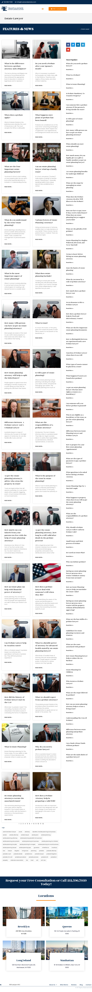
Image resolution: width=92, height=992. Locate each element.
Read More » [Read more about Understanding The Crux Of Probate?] (69, 724)
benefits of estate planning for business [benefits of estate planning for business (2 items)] (44, 831)
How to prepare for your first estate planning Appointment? (75, 447)
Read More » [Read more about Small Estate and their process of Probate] (69, 547)
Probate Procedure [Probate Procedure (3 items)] (20, 857)
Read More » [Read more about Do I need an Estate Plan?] (69, 556)
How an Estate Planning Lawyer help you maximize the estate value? (76, 589)
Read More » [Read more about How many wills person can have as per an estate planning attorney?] (8, 343)
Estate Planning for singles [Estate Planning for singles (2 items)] (27, 844)
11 (40, 824)
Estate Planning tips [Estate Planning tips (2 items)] (25, 847)
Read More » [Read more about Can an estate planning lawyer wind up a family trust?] (39, 190)
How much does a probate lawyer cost (76, 292)
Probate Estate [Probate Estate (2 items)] (18, 854)
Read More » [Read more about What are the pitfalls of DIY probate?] (69, 235)
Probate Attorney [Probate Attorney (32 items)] (51, 850)
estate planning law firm (15, 9)
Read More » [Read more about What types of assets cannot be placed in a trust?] (69, 370)
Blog (79, 985)
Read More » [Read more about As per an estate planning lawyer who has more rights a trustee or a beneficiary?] (69, 398)
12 (43, 824)
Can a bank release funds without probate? (75, 744)
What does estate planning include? (43, 274)
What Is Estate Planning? (75, 84)
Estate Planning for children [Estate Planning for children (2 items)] (50, 841)
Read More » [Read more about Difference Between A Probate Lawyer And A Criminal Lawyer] (8, 442)
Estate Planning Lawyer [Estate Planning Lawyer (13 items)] (9, 847)
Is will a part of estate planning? (44, 374)
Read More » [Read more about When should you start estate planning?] (69, 150)
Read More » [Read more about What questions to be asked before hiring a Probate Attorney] (69, 480)
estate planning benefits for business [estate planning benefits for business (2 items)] (31, 838)
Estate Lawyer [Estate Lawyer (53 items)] (25, 835)
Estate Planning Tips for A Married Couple (76, 487)
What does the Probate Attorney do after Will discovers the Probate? (74, 199)
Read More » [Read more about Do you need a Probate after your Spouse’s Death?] (39, 85)
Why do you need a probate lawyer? (43, 748)
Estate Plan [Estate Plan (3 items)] (35, 835)
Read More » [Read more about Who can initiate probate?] (69, 565)
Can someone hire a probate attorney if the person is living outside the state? (76, 107)
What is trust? (41, 323)
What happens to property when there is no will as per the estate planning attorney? (76, 501)
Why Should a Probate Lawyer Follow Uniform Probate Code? (75, 529)
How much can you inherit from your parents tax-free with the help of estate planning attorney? (15, 535)
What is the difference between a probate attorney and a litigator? (15, 66)
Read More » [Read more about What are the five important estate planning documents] (69, 333)
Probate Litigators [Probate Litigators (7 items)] (52, 854)
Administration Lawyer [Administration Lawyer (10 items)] (9, 831)
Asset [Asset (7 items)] (20, 831)
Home (78, 29)
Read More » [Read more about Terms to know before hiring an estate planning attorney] (69, 262)
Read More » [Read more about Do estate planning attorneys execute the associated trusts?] (8, 819)
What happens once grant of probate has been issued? (44, 118)
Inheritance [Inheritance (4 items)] (45, 847)
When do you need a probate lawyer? (77, 64)
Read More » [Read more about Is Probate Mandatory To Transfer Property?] (69, 99)
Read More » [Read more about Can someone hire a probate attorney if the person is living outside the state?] (69, 113)
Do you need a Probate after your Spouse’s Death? (45, 66)
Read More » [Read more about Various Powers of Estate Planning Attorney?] (39, 239)
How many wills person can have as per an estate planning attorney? (15, 326)
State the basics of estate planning (75, 269)
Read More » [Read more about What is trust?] (39, 338)
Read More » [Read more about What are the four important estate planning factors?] (8, 187)
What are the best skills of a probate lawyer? (76, 620)
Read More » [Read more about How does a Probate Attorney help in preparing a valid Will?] (39, 817)
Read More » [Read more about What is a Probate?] (69, 79)
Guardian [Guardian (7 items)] (36, 847)
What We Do (60, 985)
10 (38, 824)
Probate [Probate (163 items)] (41, 850)
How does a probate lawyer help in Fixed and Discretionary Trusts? (76, 316)
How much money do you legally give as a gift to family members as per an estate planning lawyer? (76, 159)
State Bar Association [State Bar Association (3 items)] (17, 860)
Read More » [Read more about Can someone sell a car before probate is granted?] (69, 409)
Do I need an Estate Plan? (75, 553)
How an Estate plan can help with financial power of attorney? (14, 590)
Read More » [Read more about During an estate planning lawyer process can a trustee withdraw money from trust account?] (69, 581)
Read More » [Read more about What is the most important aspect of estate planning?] (8, 293)
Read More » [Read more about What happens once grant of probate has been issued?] (39, 137)
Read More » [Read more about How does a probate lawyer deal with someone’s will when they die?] (39, 613)
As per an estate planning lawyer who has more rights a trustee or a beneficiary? (76, 391)
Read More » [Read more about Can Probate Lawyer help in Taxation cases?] (8, 662)
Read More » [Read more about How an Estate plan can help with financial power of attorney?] (8, 609)
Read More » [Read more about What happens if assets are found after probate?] (69, 382)
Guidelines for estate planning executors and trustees (75, 633)
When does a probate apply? (13, 116)
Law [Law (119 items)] (4, 850)
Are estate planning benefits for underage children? (77, 172)
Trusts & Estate (15, 8)
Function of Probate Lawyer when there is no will (76, 354)
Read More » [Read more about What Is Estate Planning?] (69, 88)
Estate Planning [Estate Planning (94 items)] (45, 835)
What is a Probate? (73, 75)
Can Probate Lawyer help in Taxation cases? (15, 644)
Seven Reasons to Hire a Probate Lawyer (75, 303)
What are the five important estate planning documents (76, 329)
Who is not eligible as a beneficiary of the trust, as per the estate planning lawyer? (76, 418)
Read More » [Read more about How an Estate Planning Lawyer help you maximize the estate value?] (69, 595)
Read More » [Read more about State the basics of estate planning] (69, 274)
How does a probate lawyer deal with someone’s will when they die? (44, 591)
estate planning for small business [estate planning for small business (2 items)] (48, 844)
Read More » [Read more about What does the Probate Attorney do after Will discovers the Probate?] (69, 205)
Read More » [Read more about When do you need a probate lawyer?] (69, 69)
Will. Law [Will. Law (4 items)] (43, 860)
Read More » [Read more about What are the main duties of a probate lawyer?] (69, 761)
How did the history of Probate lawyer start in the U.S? (14, 700)
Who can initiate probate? (76, 562)
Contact (88, 985)
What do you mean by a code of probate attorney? (76, 280)
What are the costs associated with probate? (75, 645)
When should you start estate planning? (75, 145)
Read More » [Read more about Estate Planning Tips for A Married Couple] (69, 492)
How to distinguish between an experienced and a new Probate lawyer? (76, 341)
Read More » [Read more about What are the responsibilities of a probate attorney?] (39, 446)
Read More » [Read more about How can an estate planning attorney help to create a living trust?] (69, 712)
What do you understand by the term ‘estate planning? (15, 223)
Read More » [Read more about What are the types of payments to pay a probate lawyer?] (69, 467)
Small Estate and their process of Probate (74, 542)
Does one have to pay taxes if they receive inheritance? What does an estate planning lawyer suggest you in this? (76, 215)
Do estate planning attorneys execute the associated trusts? (14, 798)
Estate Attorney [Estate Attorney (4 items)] (13, 835)
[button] (42, 8)
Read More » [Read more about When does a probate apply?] (8, 132)
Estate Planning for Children (73, 671)
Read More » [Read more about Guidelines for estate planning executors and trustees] (69, 639)
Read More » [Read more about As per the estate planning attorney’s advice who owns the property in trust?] (8, 500)
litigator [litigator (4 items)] (17, 850)
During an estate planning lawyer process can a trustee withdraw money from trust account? (76, 574)
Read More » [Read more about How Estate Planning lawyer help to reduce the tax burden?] (69, 664)
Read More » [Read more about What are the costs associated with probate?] (69, 650)
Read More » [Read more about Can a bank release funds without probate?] (69, 749)
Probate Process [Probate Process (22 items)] (33, 857)
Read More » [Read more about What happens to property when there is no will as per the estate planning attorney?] (69, 508)
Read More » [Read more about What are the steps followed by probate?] (69, 698)
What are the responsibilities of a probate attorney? (44, 425)
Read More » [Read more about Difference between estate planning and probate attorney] (69, 738)
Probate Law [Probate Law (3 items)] (28, 854)
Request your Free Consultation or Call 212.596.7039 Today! (46, 882)
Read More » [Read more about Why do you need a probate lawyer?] (39, 766)
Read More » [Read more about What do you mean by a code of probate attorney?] (69, 285)
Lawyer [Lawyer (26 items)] (10, 850)
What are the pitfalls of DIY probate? (76, 230)
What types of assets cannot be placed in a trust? (77, 365)
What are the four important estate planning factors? (12, 169)
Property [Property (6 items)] (5, 860)
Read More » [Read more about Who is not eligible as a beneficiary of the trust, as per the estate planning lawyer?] (69, 425)
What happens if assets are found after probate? (76, 377)
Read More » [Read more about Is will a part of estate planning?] (39, 392)
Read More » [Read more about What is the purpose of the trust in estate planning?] (39, 496)
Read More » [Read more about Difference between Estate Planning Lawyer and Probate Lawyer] (69, 439)
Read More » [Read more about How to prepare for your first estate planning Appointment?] (69, 453)
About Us (47, 985)
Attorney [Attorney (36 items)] (27, 831)
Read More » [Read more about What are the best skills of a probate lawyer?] (69, 625)
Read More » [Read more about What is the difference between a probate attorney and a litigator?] (8, 85)
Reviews (71, 985)
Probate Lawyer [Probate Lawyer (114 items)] (39, 854)
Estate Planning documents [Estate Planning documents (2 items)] (11, 841)
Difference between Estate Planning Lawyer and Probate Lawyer (76, 433)
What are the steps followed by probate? (76, 694)
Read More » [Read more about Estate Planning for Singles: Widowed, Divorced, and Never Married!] (69, 248)
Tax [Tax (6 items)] (27, 860)
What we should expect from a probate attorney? (46, 698)
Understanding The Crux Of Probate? (76, 719)
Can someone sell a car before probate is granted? (76, 404)
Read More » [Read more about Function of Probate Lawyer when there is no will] (69, 359)
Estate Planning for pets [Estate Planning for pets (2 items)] (10, 844)
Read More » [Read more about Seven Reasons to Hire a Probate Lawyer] (69, 308)
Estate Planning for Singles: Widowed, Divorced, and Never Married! (76, 242)
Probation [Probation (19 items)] (54, 857)
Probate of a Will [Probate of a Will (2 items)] (7, 857)
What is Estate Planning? (15, 746)
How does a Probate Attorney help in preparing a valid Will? (45, 798)
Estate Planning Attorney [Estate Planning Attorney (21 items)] (10, 838)
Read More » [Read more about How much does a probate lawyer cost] (69, 297)
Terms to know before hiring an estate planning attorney (76, 256)
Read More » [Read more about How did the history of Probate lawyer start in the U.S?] (8, 717)
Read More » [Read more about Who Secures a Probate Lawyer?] (69, 687)
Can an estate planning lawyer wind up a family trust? (46, 169)
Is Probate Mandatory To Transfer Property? (75, 94)
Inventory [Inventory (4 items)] (54, 847)
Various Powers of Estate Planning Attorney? (46, 221)
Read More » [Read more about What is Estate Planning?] (8, 761)
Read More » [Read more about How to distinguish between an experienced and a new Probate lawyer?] (69, 347)
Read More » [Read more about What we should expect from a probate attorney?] (39, 716)
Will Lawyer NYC (14, 985)
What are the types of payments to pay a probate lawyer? (76, 460)
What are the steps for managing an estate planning (74, 185)
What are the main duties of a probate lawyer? (77, 756)
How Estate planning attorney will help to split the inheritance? (15, 375)
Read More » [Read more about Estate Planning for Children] (69, 676)
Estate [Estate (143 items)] (5, 835)
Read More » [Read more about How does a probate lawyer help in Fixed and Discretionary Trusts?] (69, 322)
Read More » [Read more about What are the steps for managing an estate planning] (69, 191)
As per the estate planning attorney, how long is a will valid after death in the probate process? (46, 535)
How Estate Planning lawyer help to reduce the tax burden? (77, 658)
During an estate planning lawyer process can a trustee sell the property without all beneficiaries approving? (76, 605)
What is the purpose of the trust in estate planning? (45, 478)
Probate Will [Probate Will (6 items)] (44, 857)
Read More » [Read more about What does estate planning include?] (39, 293)
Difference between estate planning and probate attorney (76, 731)
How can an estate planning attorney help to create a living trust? (76, 706)
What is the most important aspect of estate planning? (13, 276)
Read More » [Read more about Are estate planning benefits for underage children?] (69, 177)
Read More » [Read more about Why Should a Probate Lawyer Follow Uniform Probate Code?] (69, 535)
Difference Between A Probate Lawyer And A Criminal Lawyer (14, 425)
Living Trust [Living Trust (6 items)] (25, 850)
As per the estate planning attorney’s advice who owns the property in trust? (13, 479)
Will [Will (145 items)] (37, 860)
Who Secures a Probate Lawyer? (74, 682)
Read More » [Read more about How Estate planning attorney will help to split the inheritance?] (8, 393)
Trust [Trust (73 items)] (32, 860)
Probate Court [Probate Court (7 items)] (7, 854)
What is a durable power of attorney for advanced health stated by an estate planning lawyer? (46, 647)
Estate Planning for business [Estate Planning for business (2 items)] (30, 841)
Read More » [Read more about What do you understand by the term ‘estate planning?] (8, 244)
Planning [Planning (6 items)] (33, 850)
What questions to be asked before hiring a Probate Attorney (76, 474)
